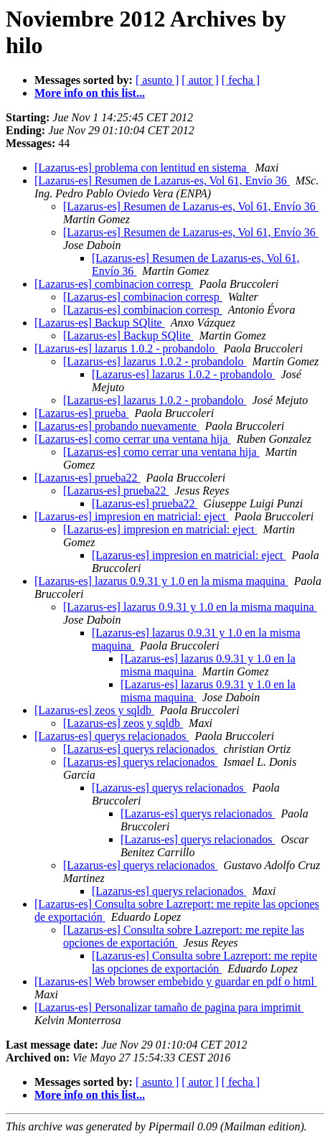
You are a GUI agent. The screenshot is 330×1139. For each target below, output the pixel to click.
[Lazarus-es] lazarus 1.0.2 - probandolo (125, 348)
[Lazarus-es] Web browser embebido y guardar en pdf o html (175, 981)
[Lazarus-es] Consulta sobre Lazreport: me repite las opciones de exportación (204, 962)
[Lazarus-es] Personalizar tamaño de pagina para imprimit (168, 1007)
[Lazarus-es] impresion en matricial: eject (131, 516)
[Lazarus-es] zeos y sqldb (94, 710)
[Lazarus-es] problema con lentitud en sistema (141, 167)
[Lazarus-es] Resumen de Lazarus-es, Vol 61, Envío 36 (162, 180)
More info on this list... (89, 93)
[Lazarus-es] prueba (81, 413)
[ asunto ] (157, 80)
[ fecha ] (241, 80)
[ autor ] (200, 80)
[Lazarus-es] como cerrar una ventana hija (132, 439)
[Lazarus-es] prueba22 (87, 478)
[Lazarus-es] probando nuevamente (116, 426)
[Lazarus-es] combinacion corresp (114, 284)
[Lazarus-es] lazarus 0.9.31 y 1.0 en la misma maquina (161, 581)
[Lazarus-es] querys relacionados (111, 736)
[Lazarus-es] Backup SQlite (99, 323)
